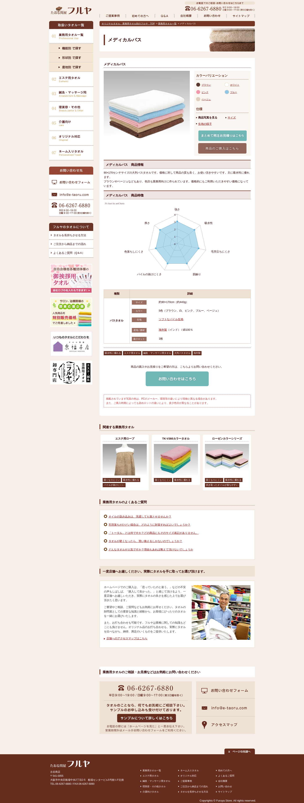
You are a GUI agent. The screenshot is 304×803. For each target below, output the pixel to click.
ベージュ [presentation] (206, 99)
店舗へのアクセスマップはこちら (126, 638)
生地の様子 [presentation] (205, 123)
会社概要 (222, 781)
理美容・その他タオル (154, 786)
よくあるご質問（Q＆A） (69, 252)
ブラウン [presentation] (206, 85)
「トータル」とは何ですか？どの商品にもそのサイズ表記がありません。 (154, 532)
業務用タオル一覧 (167, 23)
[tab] (210, 85)
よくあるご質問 (226, 775)
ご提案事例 (186, 781)
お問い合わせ (225, 786)
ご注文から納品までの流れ (69, 244)
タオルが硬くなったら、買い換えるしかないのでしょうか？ (145, 541)
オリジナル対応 (188, 775)
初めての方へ (225, 770)
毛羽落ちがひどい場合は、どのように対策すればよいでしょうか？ (149, 524)
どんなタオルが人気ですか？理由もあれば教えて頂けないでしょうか (151, 549)
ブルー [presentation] (233, 92)
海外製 (163, 329)
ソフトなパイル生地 (171, 319)
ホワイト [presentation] (234, 85)
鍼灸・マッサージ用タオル (156, 781)
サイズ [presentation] (232, 117)
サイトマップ (225, 791)
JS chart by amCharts (114, 203)
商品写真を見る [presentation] (207, 117)
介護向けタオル (151, 791)
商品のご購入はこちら (222, 148)
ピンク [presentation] (205, 92)
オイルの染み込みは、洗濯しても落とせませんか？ (140, 516)
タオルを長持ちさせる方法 (69, 235)
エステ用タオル (151, 775)
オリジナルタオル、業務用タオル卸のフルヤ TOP (128, 23)
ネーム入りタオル (189, 770)
